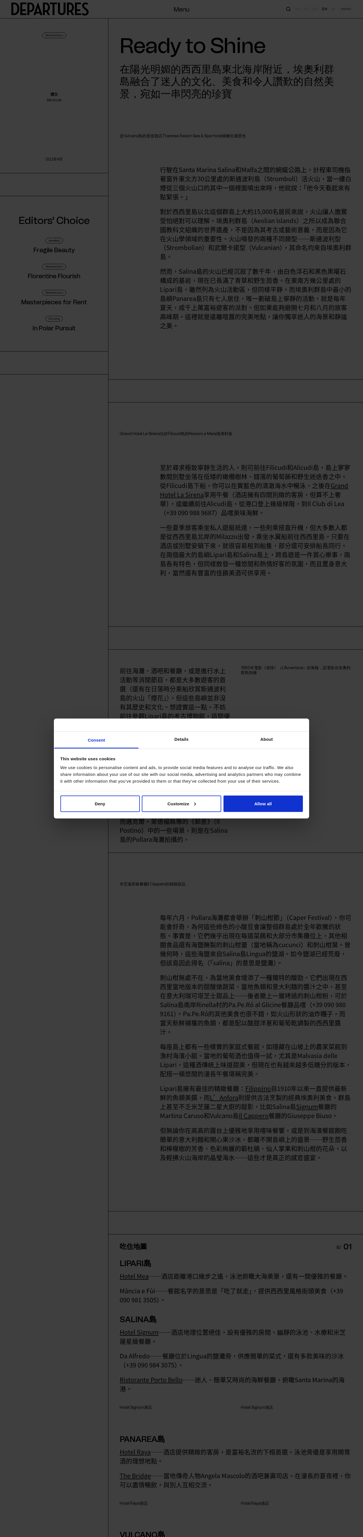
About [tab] (266, 739)
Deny (100, 803)
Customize (181, 803)
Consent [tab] (96, 740)
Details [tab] (181, 739)
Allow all (263, 803)
